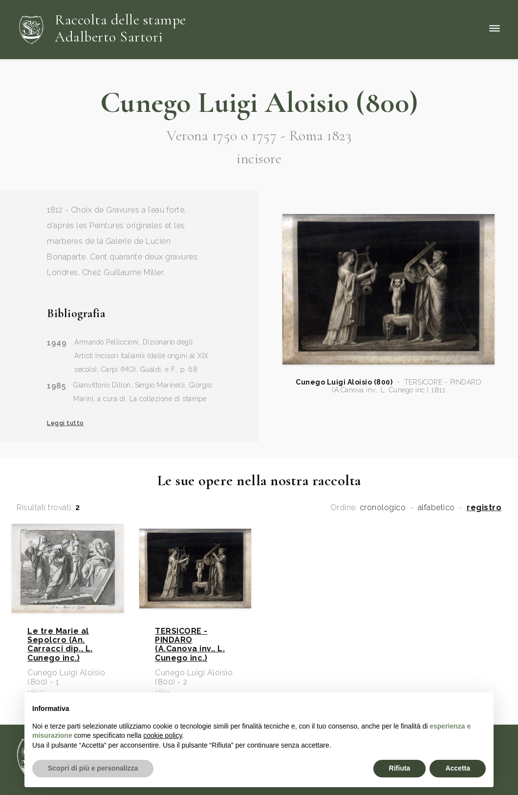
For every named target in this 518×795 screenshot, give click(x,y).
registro (484, 507)
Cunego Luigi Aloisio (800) (344, 382)
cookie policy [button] (162, 735)
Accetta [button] (457, 768)
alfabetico (436, 507)
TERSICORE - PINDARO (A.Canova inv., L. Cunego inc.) (190, 645)
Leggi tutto (65, 423)
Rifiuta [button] (399, 768)
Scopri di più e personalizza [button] (93, 768)
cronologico (383, 507)
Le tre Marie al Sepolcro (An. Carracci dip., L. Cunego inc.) (60, 645)
